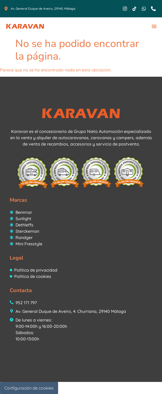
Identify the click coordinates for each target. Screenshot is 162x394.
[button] (154, 26)
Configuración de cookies (29, 388)
